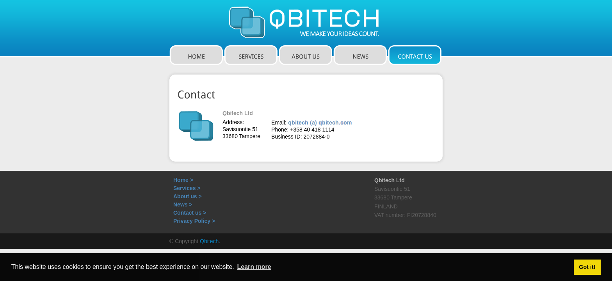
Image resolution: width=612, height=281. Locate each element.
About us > (187, 196)
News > (182, 204)
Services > (187, 188)
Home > (183, 180)
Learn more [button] (254, 266)
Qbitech (209, 241)
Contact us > (189, 213)
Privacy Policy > (194, 221)
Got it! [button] (587, 267)
